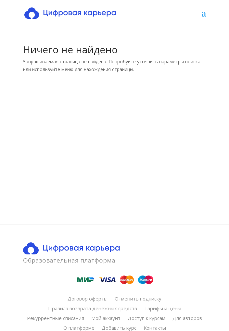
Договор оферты (88, 299)
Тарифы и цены (162, 309)
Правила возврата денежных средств (92, 309)
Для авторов (187, 318)
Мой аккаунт (106, 318)
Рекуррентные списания (55, 318)
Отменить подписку (138, 299)
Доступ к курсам (146, 318)
